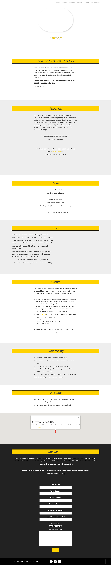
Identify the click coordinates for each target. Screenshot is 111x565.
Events (80, 4)
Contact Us (95, 4)
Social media (56, 151)
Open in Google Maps (36, 422)
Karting (72, 4)
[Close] (78, 413)
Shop (87, 4)
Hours (58, 4)
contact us (42, 314)
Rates (65, 4)
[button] (55, 426)
